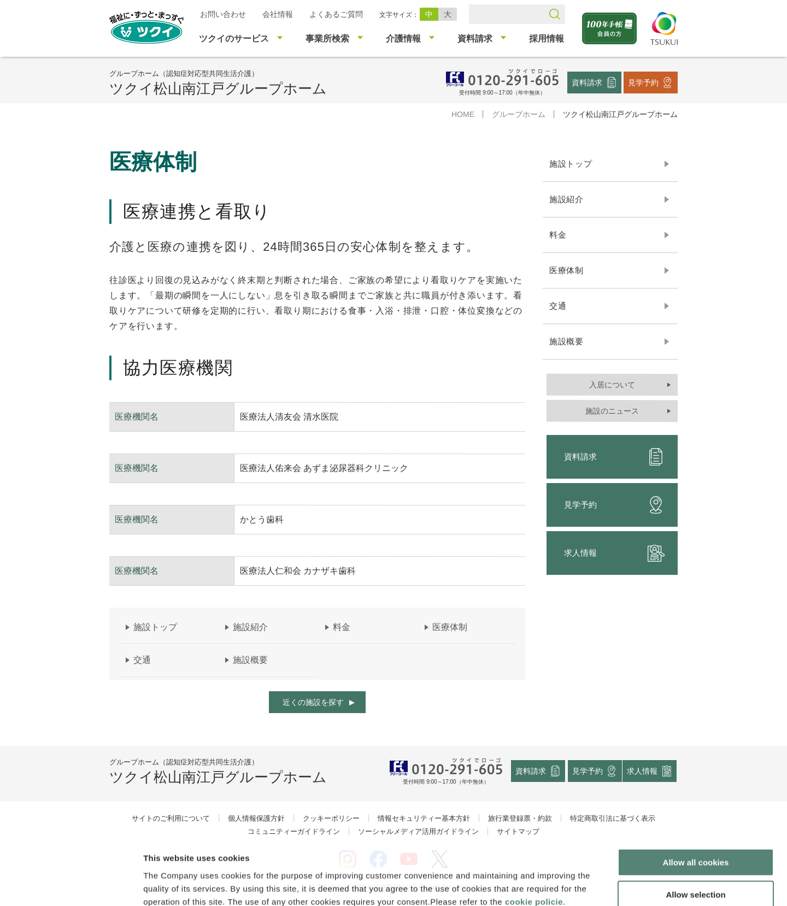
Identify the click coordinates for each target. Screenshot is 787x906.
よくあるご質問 (336, 14)
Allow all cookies (696, 801)
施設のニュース (612, 411)
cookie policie (534, 840)
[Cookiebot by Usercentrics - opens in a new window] (70, 884)
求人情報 (614, 553)
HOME (462, 114)
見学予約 (643, 82)
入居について (612, 384)
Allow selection (695, 833)
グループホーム (518, 114)
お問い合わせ (223, 14)
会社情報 (277, 14)
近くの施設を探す (313, 702)
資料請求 (587, 82)
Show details (573, 884)
